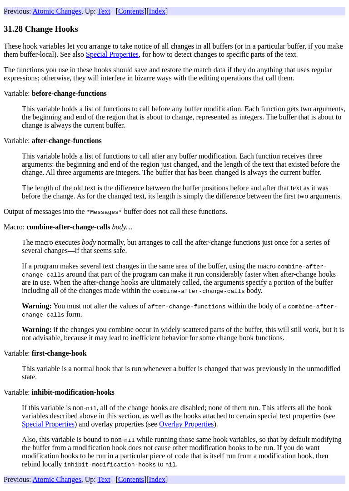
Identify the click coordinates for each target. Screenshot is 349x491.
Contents (131, 11)
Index (157, 11)
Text (103, 11)
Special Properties (112, 54)
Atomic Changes (57, 11)
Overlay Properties (186, 424)
